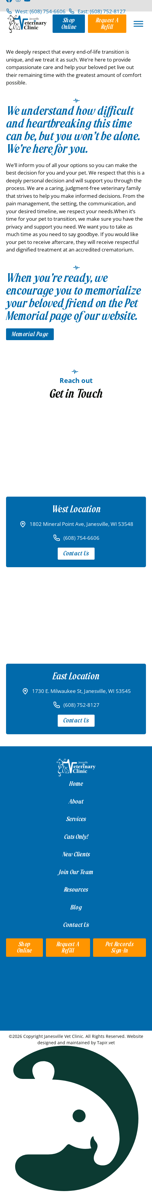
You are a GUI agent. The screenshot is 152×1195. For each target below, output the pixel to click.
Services (76, 819)
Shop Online (68, 24)
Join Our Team (76, 872)
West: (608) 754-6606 (40, 11)
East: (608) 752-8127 (102, 11)
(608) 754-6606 (81, 537)
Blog (76, 907)
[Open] (138, 24)
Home (76, 784)
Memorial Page (29, 334)
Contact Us (76, 553)
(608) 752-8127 (81, 704)
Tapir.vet (106, 1042)
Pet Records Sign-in (119, 948)
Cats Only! (76, 837)
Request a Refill (107, 24)
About (76, 801)
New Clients (76, 854)
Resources (76, 889)
